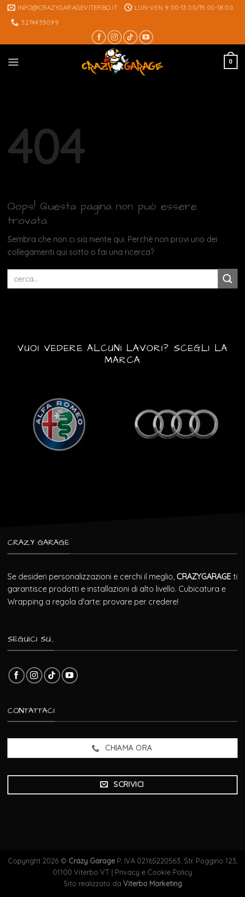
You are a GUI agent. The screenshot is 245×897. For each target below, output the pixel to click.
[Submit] (228, 278)
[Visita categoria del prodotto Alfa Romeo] (59, 424)
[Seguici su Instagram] (114, 37)
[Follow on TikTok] (130, 37)
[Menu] (13, 62)
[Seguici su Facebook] (99, 37)
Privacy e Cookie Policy (153, 872)
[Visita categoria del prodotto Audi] (176, 424)
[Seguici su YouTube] (146, 37)
